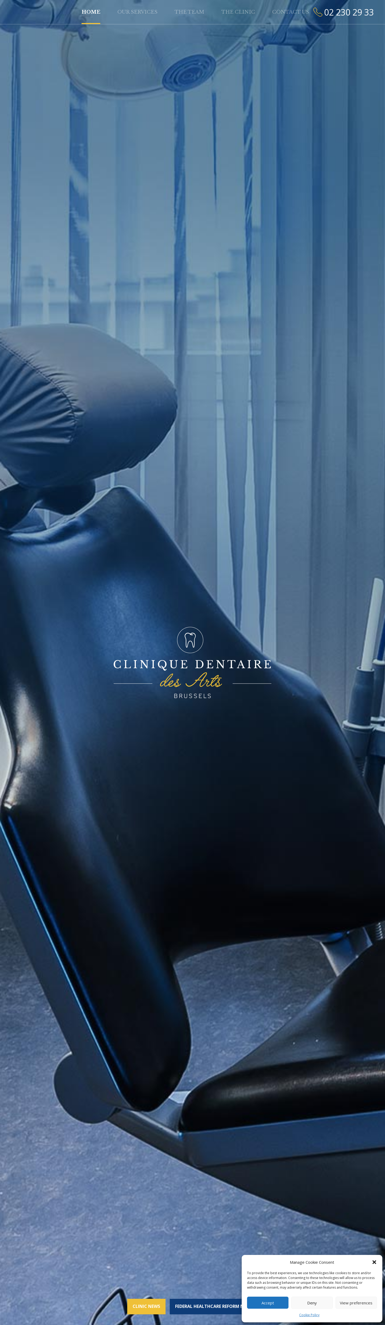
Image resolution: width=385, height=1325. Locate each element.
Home (91, 12)
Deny (312, 1302)
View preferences (356, 1302)
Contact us (290, 12)
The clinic (238, 12)
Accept (267, 1302)
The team (189, 12)
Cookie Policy (309, 1315)
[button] (374, 1262)
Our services (137, 12)
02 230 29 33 (349, 12)
